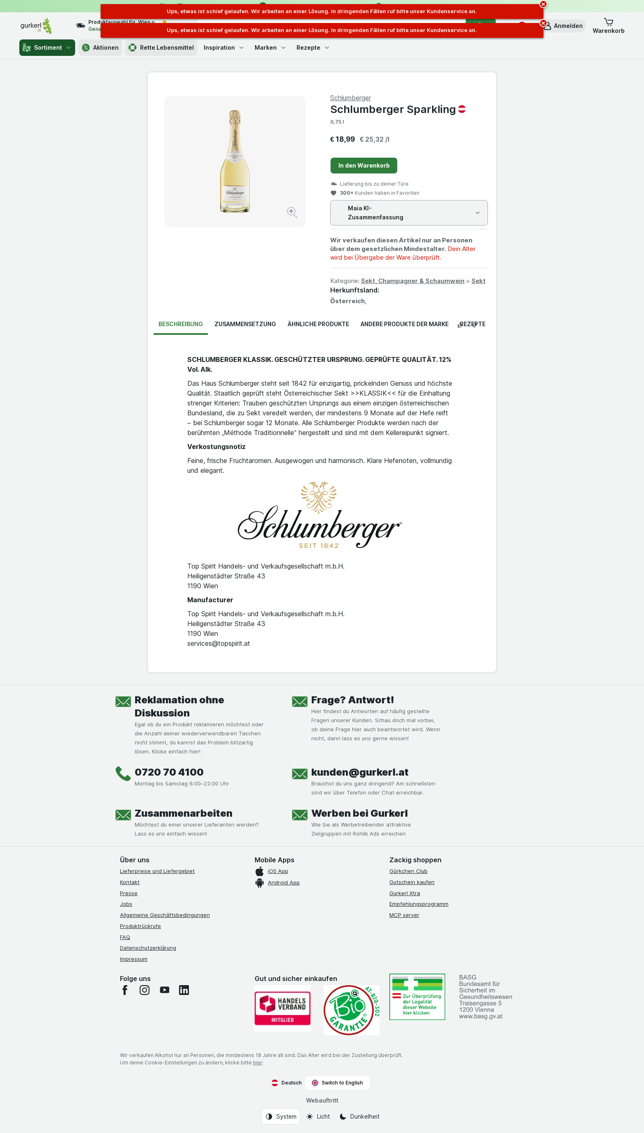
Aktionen (100, 48)
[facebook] (125, 990)
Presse (129, 893)
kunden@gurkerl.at (360, 772)
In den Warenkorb (364, 165)
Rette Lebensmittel (161, 48)
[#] (417, 997)
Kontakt (130, 882)
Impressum (133, 959)
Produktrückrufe (140, 926)
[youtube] (164, 990)
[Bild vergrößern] (293, 214)
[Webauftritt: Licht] (318, 1116)
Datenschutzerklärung (148, 947)
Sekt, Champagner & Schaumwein (413, 281)
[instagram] (145, 990)
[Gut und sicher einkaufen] (352, 1010)
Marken (271, 47)
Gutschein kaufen (412, 882)
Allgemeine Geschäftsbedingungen (165, 915)
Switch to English (337, 1083)
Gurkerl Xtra (404, 893)
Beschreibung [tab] (181, 323)
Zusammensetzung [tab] (245, 323)
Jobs (126, 903)
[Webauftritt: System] (280, 1116)
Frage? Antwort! (352, 700)
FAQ (125, 937)
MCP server (404, 915)
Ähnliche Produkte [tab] (318, 323)
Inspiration (224, 47)
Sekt (478, 281)
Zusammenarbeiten (183, 813)
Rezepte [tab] (472, 323)
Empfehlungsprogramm (418, 903)
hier (257, 1062)
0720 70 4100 (169, 772)
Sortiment (47, 48)
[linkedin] (184, 990)
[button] (562, 25)
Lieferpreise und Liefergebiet (157, 871)
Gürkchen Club (408, 871)
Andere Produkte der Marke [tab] (404, 323)
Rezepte (313, 47)
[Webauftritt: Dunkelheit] (359, 1116)
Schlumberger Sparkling (398, 109)
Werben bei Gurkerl (359, 813)
